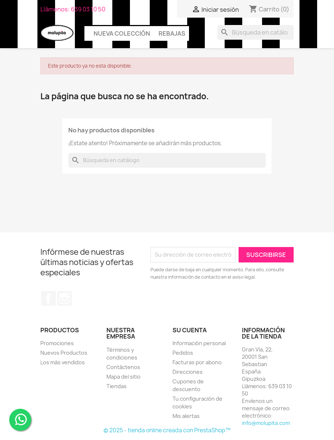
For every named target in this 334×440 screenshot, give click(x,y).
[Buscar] (255, 32)
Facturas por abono (197, 362)
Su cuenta (190, 330)
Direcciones (188, 371)
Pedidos (183, 352)
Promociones (57, 343)
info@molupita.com (266, 422)
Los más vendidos (62, 362)
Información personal (199, 343)
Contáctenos (123, 367)
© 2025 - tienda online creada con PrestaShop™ (167, 430)
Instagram (64, 298)
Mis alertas (186, 415)
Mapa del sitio (123, 376)
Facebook (48, 298)
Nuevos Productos (63, 352)
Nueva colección (122, 33)
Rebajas (172, 33)
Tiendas (116, 386)
